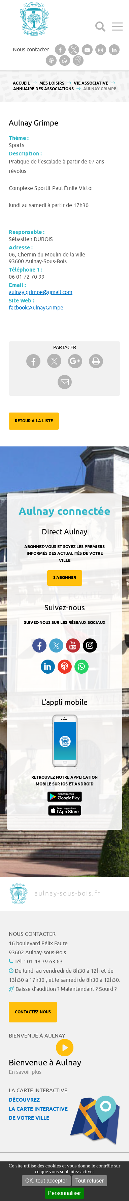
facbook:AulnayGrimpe (36, 307)
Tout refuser (89, 1181)
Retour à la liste (34, 421)
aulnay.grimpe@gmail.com (40, 292)
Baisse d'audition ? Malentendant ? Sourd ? (66, 989)
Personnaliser (64, 1193)
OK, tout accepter (46, 1181)
